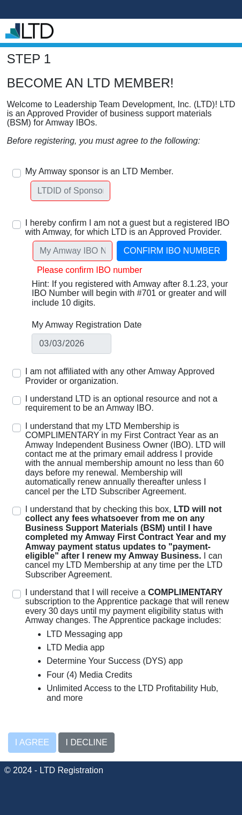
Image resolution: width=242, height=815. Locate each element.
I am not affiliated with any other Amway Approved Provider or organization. (120, 376)
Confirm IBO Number (172, 250)
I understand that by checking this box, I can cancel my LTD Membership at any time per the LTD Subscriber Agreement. (125, 542)
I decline (86, 742)
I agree (32, 742)
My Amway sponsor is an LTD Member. (99, 171)
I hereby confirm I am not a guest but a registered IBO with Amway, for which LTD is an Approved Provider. (127, 227)
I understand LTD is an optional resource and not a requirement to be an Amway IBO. (121, 403)
